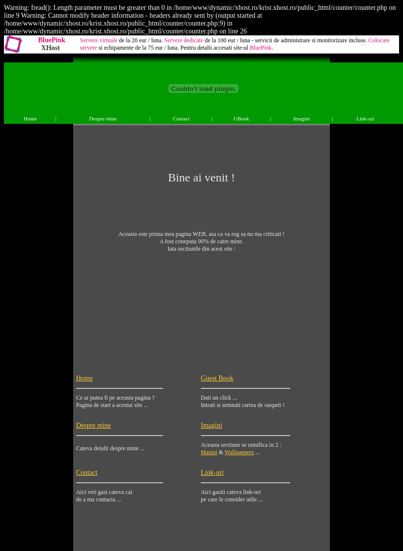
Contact (181, 118)
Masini (209, 452)
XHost (50, 48)
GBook (241, 118)
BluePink (51, 40)
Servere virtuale (98, 40)
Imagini (301, 118)
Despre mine (103, 118)
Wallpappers (239, 452)
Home (30, 118)
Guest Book (217, 378)
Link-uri (365, 118)
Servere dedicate (184, 40)
